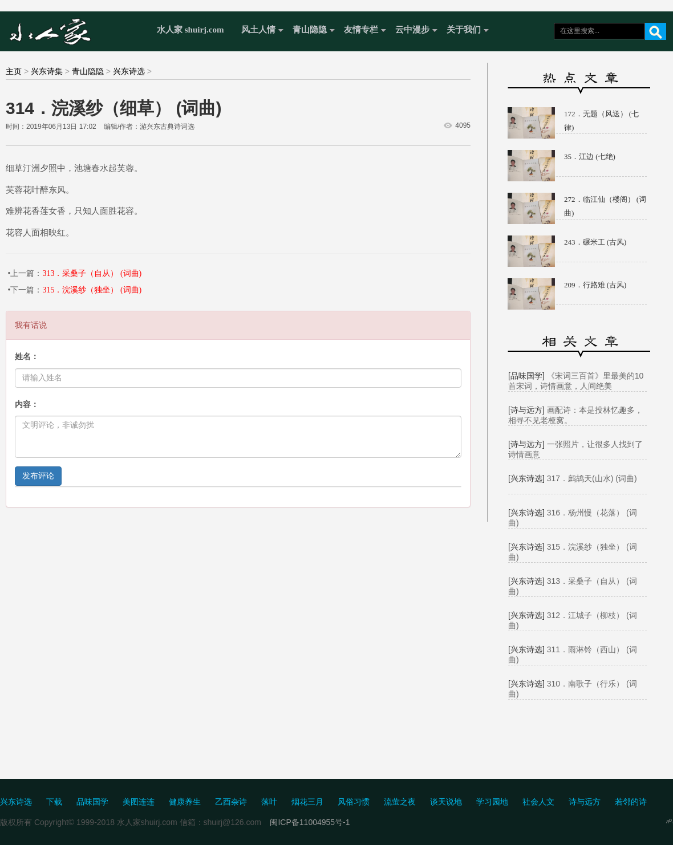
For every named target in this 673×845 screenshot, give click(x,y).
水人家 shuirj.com (190, 29)
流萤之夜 (400, 802)
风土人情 (258, 29)
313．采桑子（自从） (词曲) (91, 273)
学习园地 (492, 802)
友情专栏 (361, 29)
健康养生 (185, 802)
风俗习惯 (354, 802)
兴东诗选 (129, 71)
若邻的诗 (631, 802)
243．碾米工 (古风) (595, 242)
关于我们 (464, 29)
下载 (54, 802)
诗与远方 (585, 802)
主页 (14, 71)
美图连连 (139, 802)
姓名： (27, 356)
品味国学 (92, 802)
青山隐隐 (310, 29)
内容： (27, 404)
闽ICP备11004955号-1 (310, 822)
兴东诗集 (47, 71)
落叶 (269, 802)
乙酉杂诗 (231, 802)
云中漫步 (412, 29)
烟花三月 (307, 802)
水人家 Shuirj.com (75, 29)
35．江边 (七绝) (589, 156)
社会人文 (538, 802)
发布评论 (38, 476)
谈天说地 (446, 802)
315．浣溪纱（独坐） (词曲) (91, 290)
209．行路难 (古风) (595, 285)
